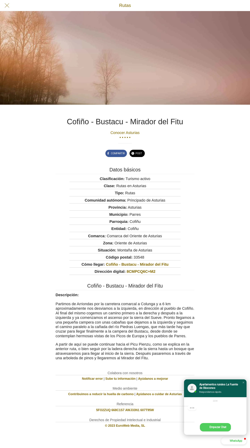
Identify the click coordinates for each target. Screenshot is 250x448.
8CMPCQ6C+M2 (141, 271)
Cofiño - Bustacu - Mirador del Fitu (137, 264)
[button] (243, 382)
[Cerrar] (7, 5)
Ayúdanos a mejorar (153, 378)
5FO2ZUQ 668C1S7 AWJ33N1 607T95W (125, 410)
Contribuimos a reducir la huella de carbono (101, 394)
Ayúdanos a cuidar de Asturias (159, 394)
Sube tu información (120, 378)
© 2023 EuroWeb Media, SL (125, 425)
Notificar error (92, 378)
